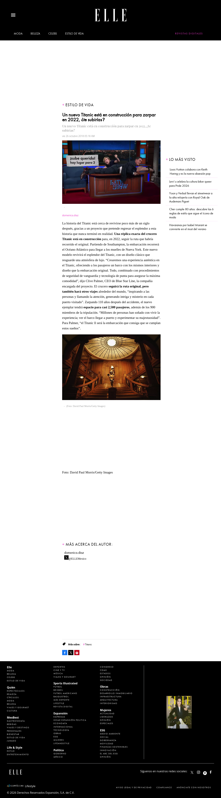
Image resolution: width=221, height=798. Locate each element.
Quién (11, 687)
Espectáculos (16, 691)
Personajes (14, 731)
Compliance (164, 787)
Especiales (106, 723)
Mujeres (59, 740)
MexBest (13, 717)
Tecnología (61, 730)
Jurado (11, 741)
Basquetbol (61, 696)
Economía (60, 723)
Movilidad (106, 743)
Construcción (110, 690)
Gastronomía (16, 721)
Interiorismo (108, 703)
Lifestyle (59, 703)
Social (104, 737)
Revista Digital (63, 706)
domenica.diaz (74, 553)
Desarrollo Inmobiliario (116, 693)
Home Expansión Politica (70, 720)
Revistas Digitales (189, 33)
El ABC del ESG (109, 753)
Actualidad (107, 713)
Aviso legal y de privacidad (134, 787)
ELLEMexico (192, 772)
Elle (9, 667)
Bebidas (12, 724)
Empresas (59, 717)
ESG (56, 736)
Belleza (35, 33)
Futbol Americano (65, 693)
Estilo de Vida (16, 737)
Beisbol (58, 690)
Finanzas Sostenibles (114, 747)
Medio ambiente (110, 734)
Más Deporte (62, 700)
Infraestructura (111, 696)
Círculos (13, 697)
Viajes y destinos (18, 727)
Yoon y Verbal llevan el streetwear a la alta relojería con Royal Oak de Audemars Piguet (190, 197)
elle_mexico (201, 771)
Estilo (11, 751)
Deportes (59, 667)
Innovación (108, 750)
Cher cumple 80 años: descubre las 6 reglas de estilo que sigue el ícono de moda (191, 213)
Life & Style (14, 747)
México (58, 757)
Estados (105, 673)
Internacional (63, 727)
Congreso (107, 667)
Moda (18, 33)
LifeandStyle (62, 743)
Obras (57, 733)
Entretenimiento (18, 754)
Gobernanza (108, 740)
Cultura (12, 711)
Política (59, 750)
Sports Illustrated (66, 683)
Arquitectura (109, 700)
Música (58, 673)
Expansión (61, 713)
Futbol (58, 687)
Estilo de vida (74, 33)
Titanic (88, 644)
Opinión (105, 677)
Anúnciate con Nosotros (194, 787)
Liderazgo (106, 717)
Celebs (52, 33)
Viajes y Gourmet (18, 707)
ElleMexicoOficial (213, 771)
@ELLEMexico (77, 557)
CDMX (103, 670)
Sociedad (106, 680)
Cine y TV (59, 670)
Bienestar (13, 734)
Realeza (12, 694)
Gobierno (60, 753)
